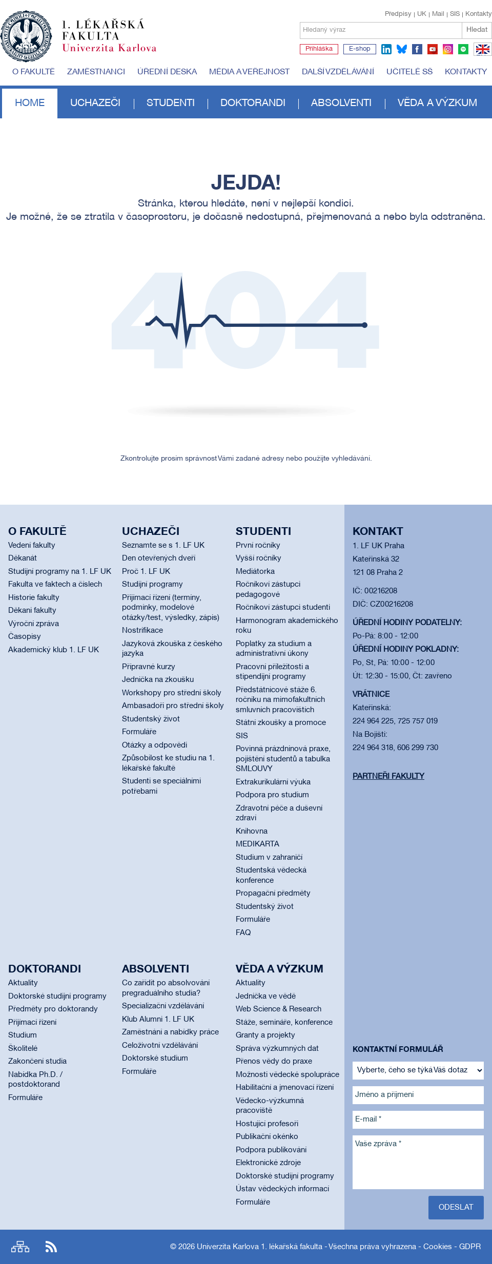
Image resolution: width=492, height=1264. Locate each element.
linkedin (386, 49)
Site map (20, 1247)
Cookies (437, 1247)
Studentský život (151, 719)
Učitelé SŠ (409, 72)
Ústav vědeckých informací (282, 1189)
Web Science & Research (278, 1009)
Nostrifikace (142, 630)
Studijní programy (152, 584)
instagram (448, 49)
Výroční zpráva (33, 624)
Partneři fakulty (388, 776)
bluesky (402, 49)
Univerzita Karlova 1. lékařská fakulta (259, 1247)
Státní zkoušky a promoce (281, 723)
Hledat (476, 30)
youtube (432, 49)
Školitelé (22, 1048)
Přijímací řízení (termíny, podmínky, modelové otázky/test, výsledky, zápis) (170, 607)
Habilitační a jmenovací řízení (285, 1087)
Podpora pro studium (272, 795)
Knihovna (252, 831)
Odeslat (456, 1207)
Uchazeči (95, 103)
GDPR (470, 1247)
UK (421, 14)
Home (30, 103)
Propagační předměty (273, 893)
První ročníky (258, 545)
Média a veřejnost (249, 72)
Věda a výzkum (437, 103)
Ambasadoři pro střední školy (173, 706)
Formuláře (139, 732)
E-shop (360, 49)
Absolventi (341, 103)
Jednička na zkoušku (158, 679)
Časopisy (24, 636)
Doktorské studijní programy (57, 996)
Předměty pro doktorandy (53, 1009)
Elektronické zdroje (268, 1163)
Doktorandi (252, 103)
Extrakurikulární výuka (273, 782)
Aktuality (23, 983)
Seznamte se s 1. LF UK (163, 545)
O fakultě (33, 72)
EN (481, 55)
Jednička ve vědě (266, 996)
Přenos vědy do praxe (274, 1061)
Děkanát (22, 558)
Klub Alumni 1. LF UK (158, 1019)
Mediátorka (255, 571)
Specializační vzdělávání (163, 1006)
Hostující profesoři (267, 1124)
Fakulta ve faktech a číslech (55, 584)
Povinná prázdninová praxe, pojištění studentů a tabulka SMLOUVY (283, 759)
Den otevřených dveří (158, 558)
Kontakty (478, 14)
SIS (455, 14)
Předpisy (398, 14)
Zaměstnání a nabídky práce (170, 1032)
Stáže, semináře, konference (284, 1022)
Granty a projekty (265, 1035)
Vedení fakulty (31, 545)
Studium (22, 1035)
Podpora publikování (271, 1150)
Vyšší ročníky (258, 558)
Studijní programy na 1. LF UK (59, 571)
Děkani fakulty (32, 610)
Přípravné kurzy (148, 667)
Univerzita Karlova (117, 54)
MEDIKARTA (257, 844)
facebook (417, 49)
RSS (51, 1247)
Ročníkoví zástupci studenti (283, 607)
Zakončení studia (37, 1061)
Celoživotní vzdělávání (160, 1045)
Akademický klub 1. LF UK (53, 650)
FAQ (243, 933)
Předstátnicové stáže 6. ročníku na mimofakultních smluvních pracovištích (280, 700)
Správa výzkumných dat (277, 1048)
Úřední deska (167, 72)
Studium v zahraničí (269, 857)
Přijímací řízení (32, 1022)
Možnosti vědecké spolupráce (287, 1075)
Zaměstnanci (96, 72)
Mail (438, 14)
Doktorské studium (155, 1058)
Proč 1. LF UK (146, 571)
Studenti (171, 103)
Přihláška (319, 49)
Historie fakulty (33, 598)
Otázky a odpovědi (154, 745)
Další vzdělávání (338, 72)
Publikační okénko (267, 1137)
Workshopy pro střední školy (171, 693)
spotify (463, 49)
